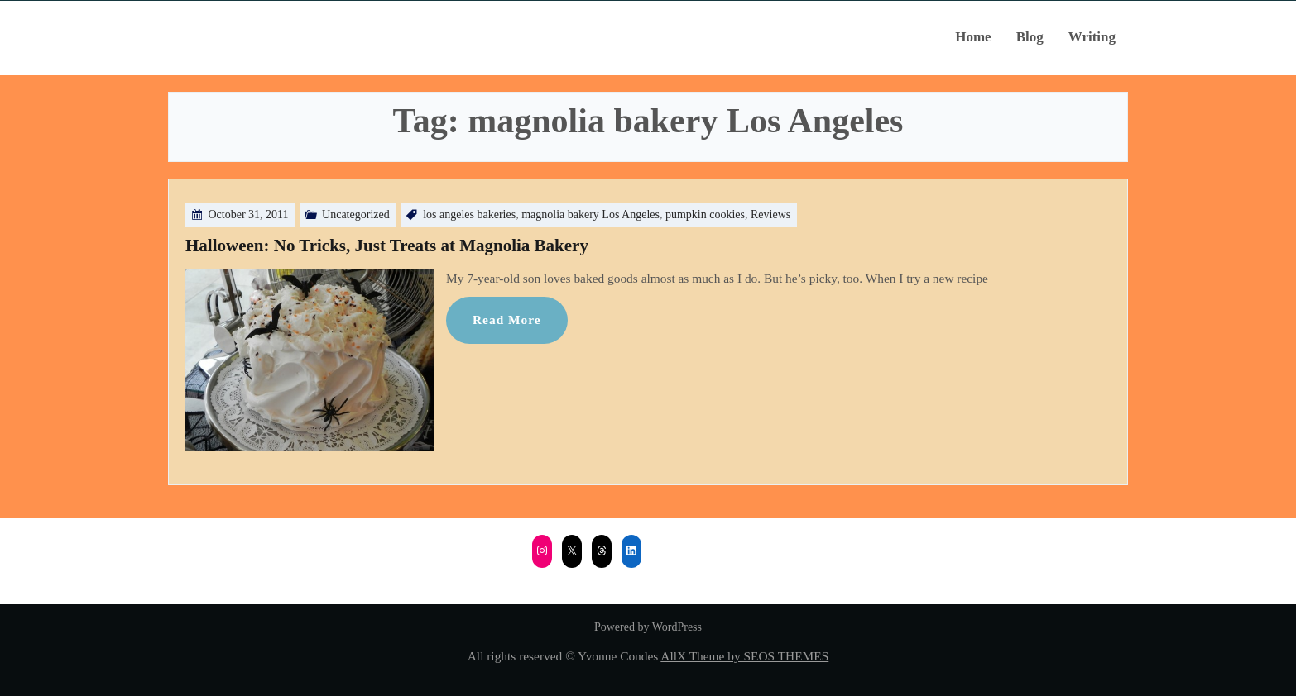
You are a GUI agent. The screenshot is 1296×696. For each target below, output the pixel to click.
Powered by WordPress (648, 627)
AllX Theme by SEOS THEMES (744, 656)
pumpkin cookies (705, 214)
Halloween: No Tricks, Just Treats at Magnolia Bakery (386, 245)
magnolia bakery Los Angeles (590, 214)
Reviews (770, 214)
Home (973, 37)
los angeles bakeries (469, 214)
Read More (507, 319)
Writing (1092, 37)
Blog (1030, 37)
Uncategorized (356, 214)
